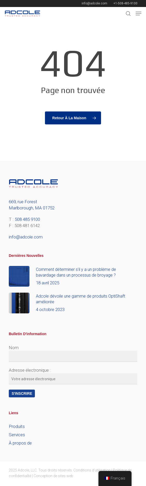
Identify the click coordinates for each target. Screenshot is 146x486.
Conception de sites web (53, 476)
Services (17, 434)
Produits (17, 426)
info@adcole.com (26, 237)
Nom (14, 347)
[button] (138, 13)
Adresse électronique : (30, 370)
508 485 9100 (27, 219)
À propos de (20, 443)
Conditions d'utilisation (92, 470)
